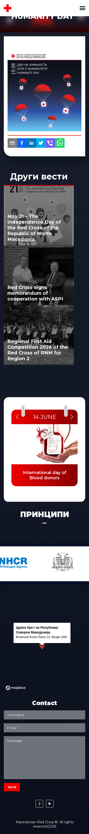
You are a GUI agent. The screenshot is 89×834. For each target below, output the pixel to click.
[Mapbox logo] (15, 688)
